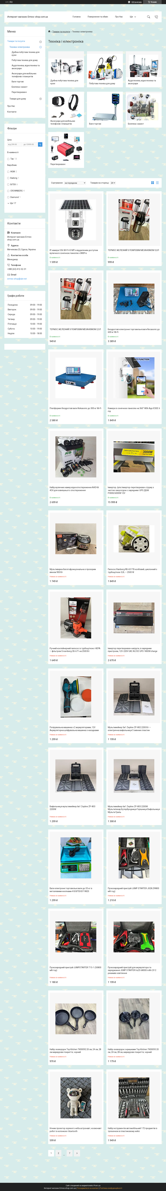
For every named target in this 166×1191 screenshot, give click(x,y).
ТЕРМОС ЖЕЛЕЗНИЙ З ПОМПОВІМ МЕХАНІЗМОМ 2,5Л (75, 329)
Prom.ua (97, 1186)
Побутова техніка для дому (102, 83)
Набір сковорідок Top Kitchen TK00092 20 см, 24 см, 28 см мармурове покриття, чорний (75, 1050)
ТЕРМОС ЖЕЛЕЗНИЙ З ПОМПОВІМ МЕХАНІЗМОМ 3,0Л (133, 250)
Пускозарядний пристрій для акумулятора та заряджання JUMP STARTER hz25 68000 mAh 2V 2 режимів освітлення (132, 970)
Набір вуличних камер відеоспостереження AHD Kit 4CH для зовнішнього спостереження (74, 488)
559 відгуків (137, 2)
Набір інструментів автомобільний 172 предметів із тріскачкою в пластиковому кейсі (132, 1129)
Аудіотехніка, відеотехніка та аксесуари (142, 82)
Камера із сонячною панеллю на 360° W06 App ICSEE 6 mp (134, 409)
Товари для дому (17, 99)
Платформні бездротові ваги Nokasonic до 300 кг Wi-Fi (75, 408)
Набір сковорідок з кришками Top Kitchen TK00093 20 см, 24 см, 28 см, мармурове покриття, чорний (133, 1050)
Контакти (11, 112)
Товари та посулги (16, 41)
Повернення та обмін (98, 17)
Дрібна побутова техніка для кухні (64, 82)
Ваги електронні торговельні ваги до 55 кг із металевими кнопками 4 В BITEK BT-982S (71, 889)
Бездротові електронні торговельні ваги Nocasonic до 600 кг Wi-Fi (134, 330)
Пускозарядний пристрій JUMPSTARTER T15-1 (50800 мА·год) (75, 969)
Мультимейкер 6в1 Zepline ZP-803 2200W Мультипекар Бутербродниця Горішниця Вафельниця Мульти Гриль (134, 809)
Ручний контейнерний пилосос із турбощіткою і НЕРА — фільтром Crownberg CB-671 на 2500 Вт (75, 649)
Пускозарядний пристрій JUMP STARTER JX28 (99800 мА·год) (133, 889)
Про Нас (119, 17)
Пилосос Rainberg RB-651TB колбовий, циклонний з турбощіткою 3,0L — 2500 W (132, 570)
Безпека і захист (136, 124)
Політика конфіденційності (111, 1188)
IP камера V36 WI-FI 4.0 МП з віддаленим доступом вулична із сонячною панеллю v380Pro (74, 251)
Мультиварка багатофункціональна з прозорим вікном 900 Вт (73, 570)
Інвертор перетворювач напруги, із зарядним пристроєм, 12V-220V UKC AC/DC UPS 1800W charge (132, 649)
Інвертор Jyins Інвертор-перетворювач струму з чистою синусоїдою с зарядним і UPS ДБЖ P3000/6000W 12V (131, 490)
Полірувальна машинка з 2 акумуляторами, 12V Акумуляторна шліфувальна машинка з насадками (74, 728)
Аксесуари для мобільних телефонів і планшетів (62, 122)
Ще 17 (13, 203)
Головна (77, 17)
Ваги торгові (95, 124)
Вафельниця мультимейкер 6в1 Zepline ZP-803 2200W (72, 808)
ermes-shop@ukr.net (17, 279)
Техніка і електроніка (19, 47)
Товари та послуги (61, 31)
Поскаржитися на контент (87, 1188)
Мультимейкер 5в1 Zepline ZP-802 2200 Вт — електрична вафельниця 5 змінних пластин (129, 728)
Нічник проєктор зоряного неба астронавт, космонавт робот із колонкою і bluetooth (76, 1129)
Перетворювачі (57, 164)
